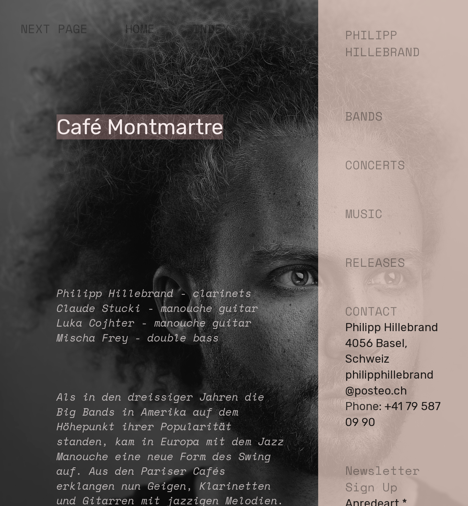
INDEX (211, 28)
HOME (140, 28)
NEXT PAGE (54, 28)
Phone (362, 406)
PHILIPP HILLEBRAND (382, 43)
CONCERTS (375, 165)
